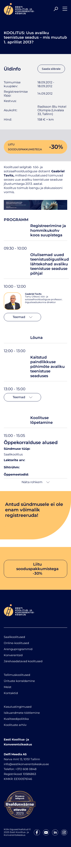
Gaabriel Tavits (33, 293)
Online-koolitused (16, 643)
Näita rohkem (36, 482)
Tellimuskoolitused (17, 675)
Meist (7, 687)
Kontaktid (11, 693)
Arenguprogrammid (18, 649)
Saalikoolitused (14, 637)
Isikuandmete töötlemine (22, 713)
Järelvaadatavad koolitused (23, 661)
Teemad (22, 317)
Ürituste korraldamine (19, 681)
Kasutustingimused (17, 706)
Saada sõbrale (51, 69)
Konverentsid (13, 655)
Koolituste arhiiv (15, 725)
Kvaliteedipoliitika (16, 719)
